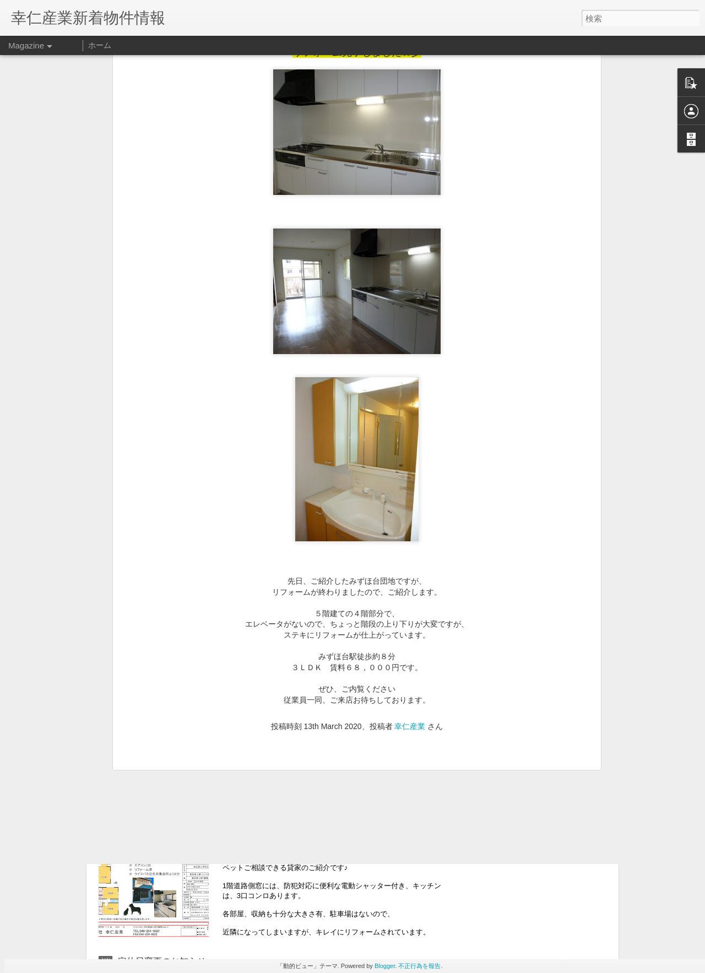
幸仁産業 (409, 590)
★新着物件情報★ (277, 836)
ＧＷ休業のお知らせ (157, 723)
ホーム (99, 45)
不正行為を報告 (419, 966)
